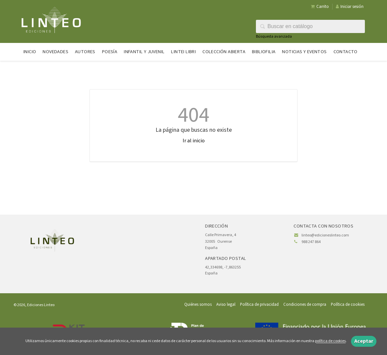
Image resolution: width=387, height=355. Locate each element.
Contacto (346, 51)
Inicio (29, 51)
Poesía (109, 51)
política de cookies (330, 341)
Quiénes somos (198, 304)
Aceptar (363, 341)
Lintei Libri (183, 51)
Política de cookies (348, 304)
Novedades (55, 51)
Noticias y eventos (304, 51)
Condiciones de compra (304, 304)
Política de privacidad (259, 304)
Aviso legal (225, 304)
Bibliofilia (263, 51)
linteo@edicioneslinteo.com (325, 235)
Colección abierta (223, 51)
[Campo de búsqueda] (310, 26)
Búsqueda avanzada (274, 36)
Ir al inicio (194, 140)
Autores (85, 51)
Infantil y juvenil (144, 51)
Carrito (320, 7)
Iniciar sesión (350, 7)
